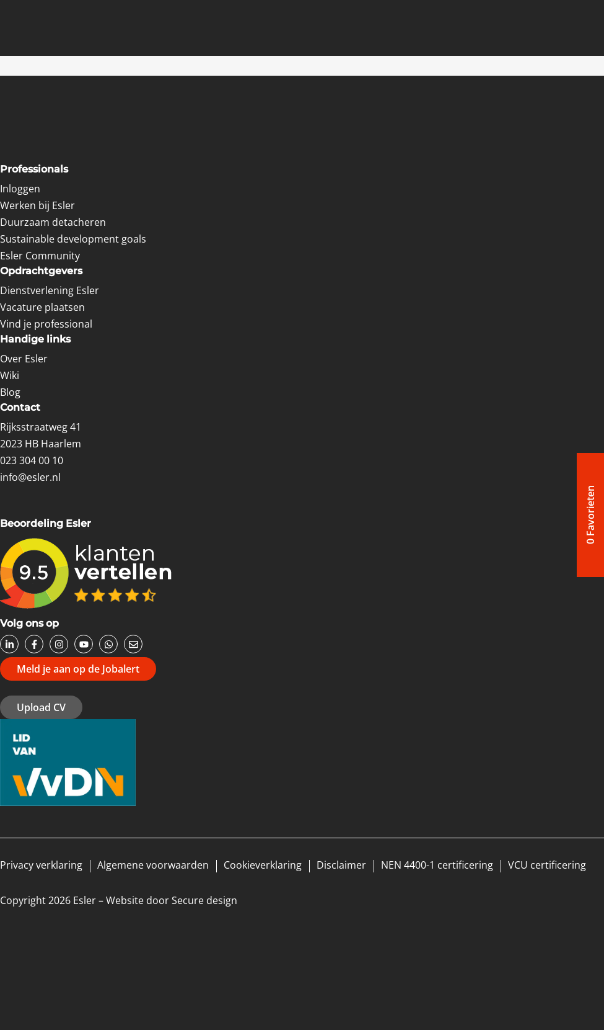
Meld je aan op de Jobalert (78, 669)
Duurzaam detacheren (53, 222)
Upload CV (41, 707)
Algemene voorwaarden (153, 865)
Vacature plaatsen (42, 307)
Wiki (9, 375)
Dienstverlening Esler (49, 290)
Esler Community (40, 255)
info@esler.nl (30, 477)
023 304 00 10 (31, 460)
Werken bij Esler (37, 205)
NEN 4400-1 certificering (437, 865)
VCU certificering (547, 865)
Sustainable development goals (73, 239)
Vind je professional (46, 324)
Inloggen (20, 188)
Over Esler (24, 358)
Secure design (204, 900)
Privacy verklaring (41, 865)
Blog (10, 392)
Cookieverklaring (263, 865)
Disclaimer (341, 865)
